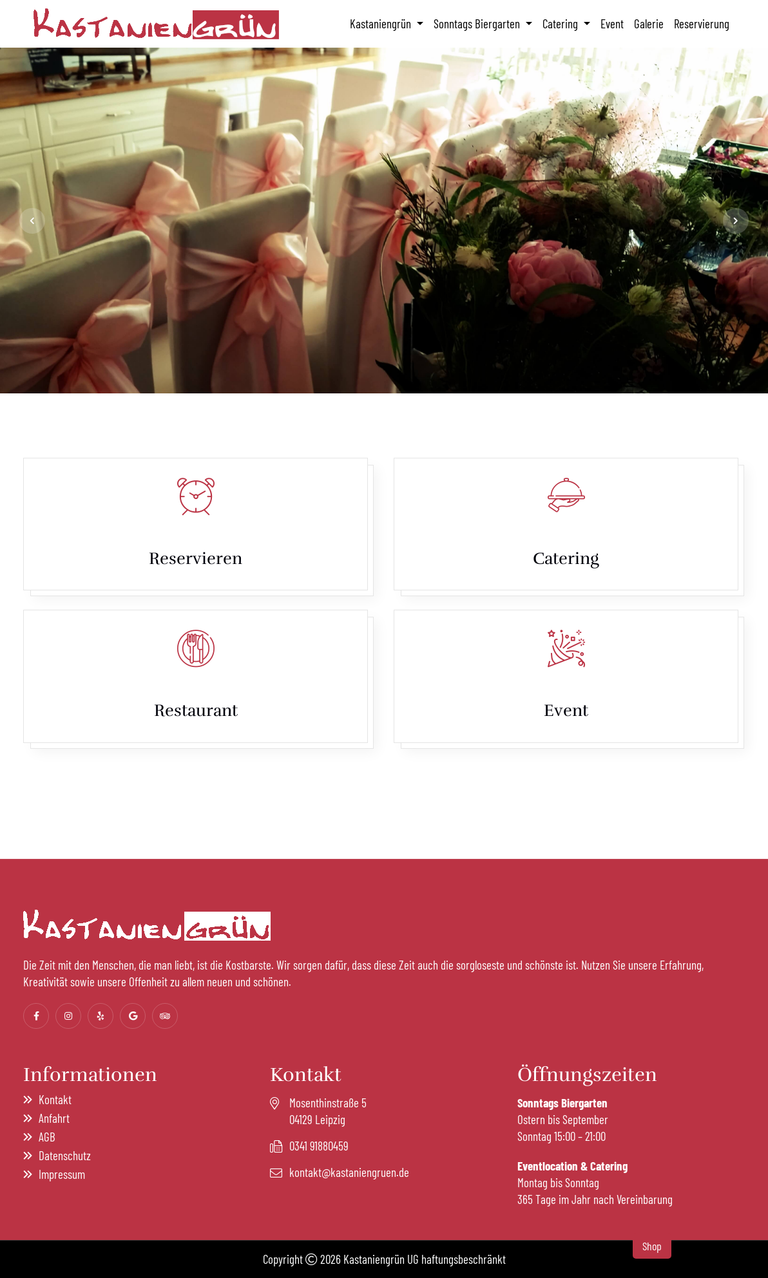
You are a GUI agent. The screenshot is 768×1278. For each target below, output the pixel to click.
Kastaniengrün (382, 23)
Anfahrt (54, 1118)
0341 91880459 (319, 1145)
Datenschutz (65, 1155)
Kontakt (55, 1099)
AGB (47, 1136)
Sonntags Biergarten (478, 23)
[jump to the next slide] (736, 221)
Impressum (62, 1174)
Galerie (649, 23)
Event (612, 23)
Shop (652, 1246)
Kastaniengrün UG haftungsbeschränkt (424, 1259)
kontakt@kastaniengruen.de (349, 1172)
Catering (561, 23)
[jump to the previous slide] (32, 221)
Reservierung (701, 23)
